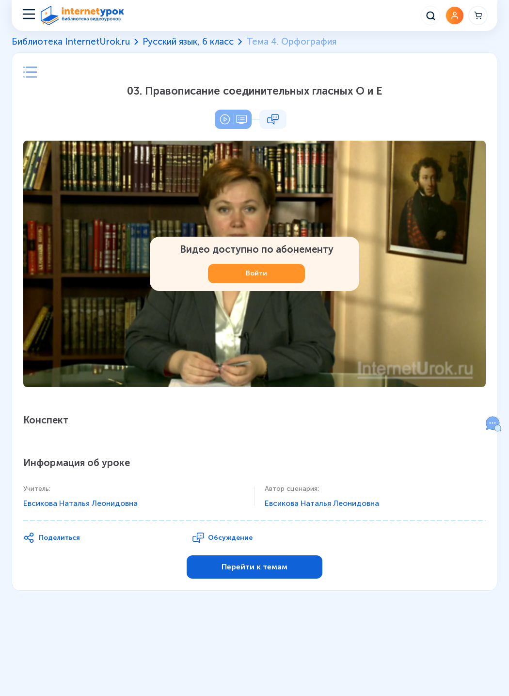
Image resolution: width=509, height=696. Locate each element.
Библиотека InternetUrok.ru (71, 42)
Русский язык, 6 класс (188, 42)
